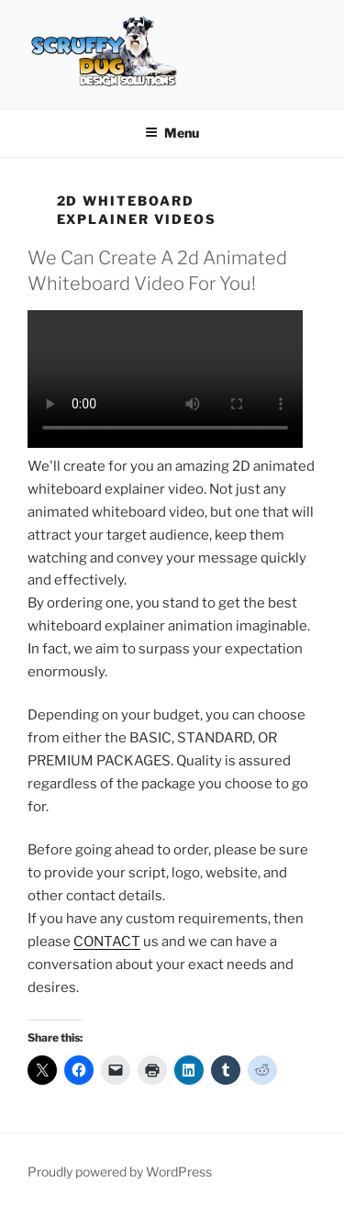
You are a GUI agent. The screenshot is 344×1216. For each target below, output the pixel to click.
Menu (172, 132)
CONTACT (106, 941)
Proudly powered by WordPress (120, 1171)
